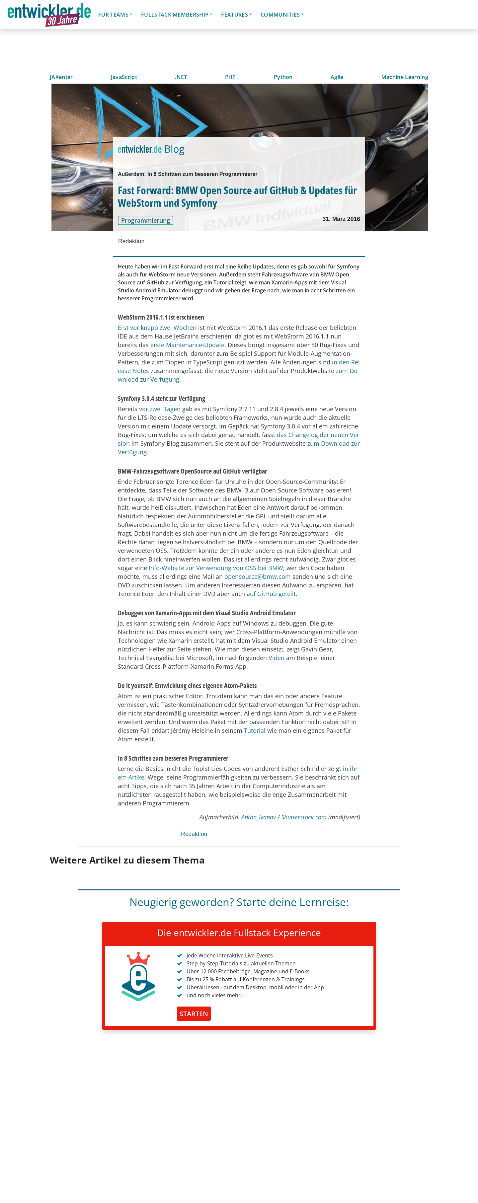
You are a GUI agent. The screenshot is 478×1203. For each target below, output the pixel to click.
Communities (280, 14)
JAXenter (61, 77)
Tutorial (255, 730)
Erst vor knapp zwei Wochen (157, 328)
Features (234, 14)
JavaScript (124, 77)
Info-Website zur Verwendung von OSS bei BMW (216, 568)
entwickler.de (49, 15)
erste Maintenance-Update (187, 345)
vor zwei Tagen (160, 409)
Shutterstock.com (304, 817)
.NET (181, 77)
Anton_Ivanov (258, 817)
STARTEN (194, 1013)
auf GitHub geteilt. (272, 594)
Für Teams (113, 14)
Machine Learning (404, 77)
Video (276, 658)
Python (283, 77)
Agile (337, 77)
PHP (230, 77)
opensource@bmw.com (257, 576)
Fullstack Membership (174, 14)
